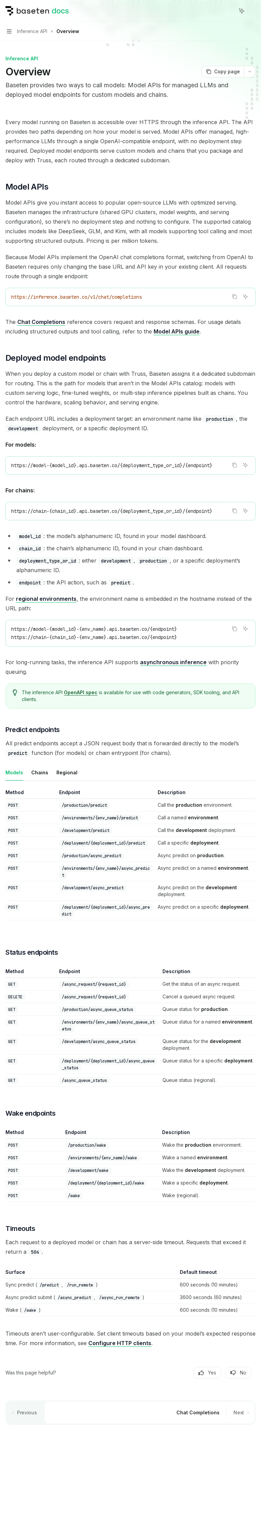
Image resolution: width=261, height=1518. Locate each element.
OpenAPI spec (81, 692)
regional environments (46, 598)
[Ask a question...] (130, 1435)
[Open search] (229, 10)
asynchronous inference (173, 662)
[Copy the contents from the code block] (234, 296)
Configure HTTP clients (119, 1343)
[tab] (14, 772)
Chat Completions (41, 321)
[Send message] (248, 1439)
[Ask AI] (245, 296)
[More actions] (252, 11)
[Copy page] (223, 71)
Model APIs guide (176, 331)
